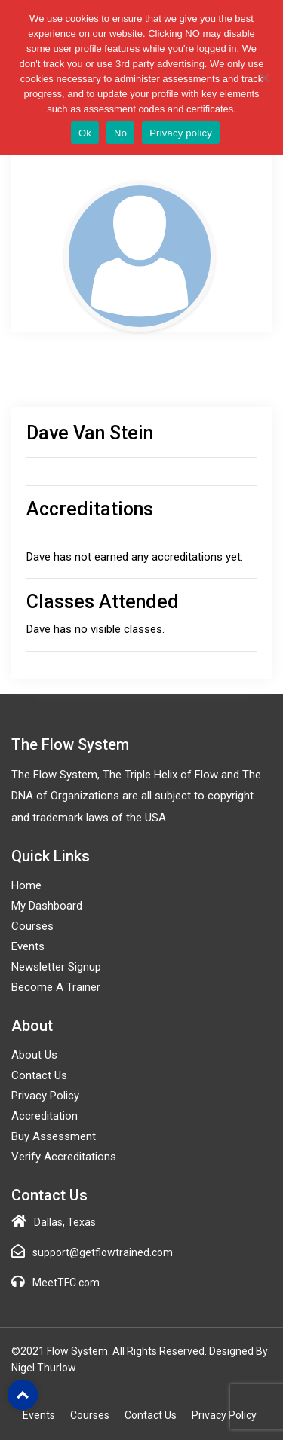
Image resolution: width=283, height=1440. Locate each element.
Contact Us (39, 1075)
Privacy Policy (45, 1095)
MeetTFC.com (66, 1282)
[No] (264, 77)
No (120, 133)
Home (26, 885)
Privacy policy (180, 133)
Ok (84, 133)
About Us (34, 1055)
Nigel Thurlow (43, 1368)
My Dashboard (46, 906)
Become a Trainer (55, 987)
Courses (32, 926)
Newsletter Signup (56, 967)
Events (28, 946)
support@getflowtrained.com (102, 1252)
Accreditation (44, 1116)
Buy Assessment (53, 1136)
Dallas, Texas (65, 1222)
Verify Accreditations (63, 1156)
